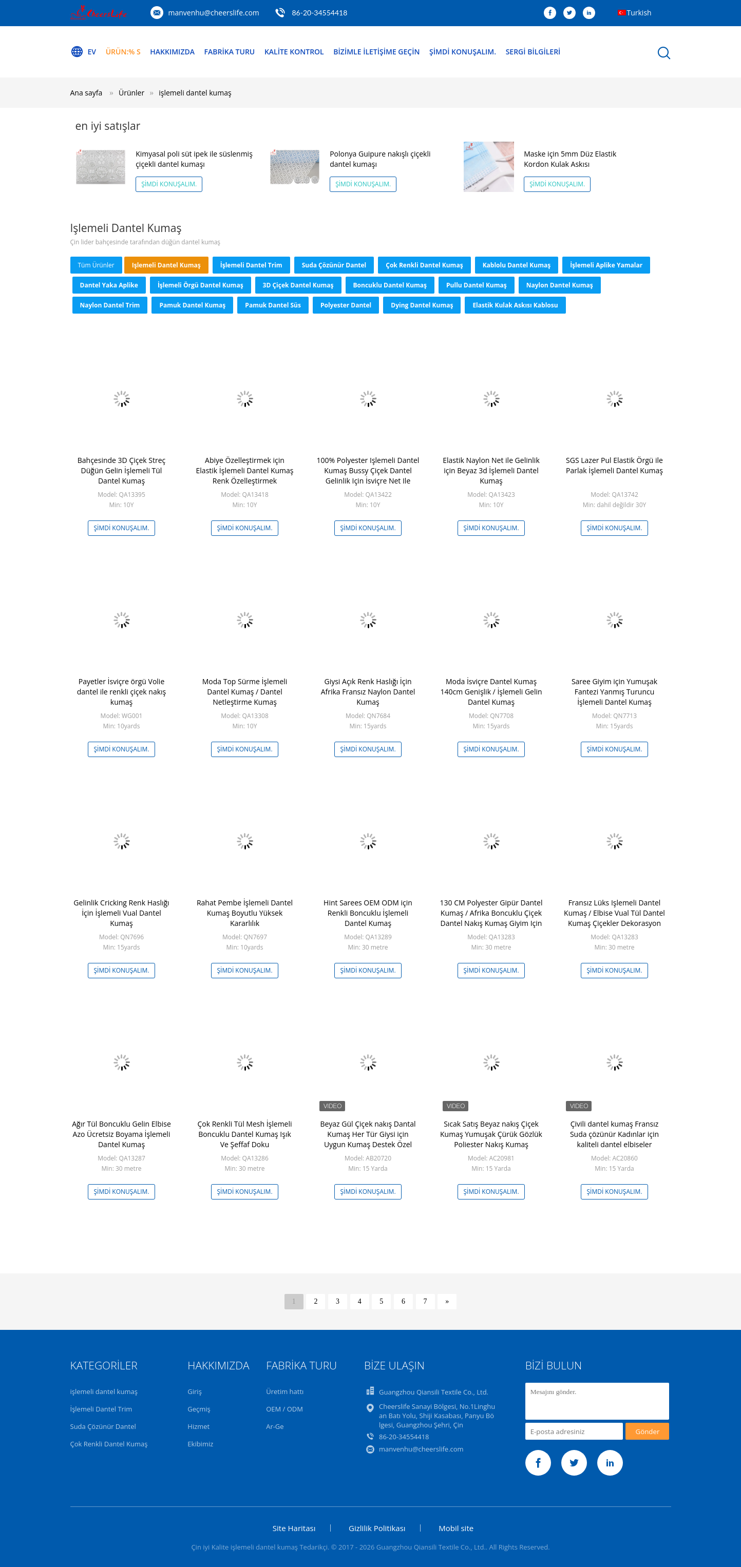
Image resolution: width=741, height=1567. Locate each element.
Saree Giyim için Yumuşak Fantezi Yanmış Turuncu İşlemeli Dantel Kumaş (614, 691)
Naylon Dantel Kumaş (559, 285)
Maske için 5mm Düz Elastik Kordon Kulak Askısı (570, 159)
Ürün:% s (123, 51)
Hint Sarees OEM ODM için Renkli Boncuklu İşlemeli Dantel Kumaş (368, 913)
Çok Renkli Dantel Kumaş (424, 265)
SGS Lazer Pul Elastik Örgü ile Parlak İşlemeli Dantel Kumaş (614, 465)
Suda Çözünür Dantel (334, 265)
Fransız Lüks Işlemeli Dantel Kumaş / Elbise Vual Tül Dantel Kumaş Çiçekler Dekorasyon (614, 913)
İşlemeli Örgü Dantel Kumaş (200, 285)
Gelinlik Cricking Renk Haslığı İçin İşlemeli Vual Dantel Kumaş (121, 913)
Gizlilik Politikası (377, 1528)
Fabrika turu (229, 51)
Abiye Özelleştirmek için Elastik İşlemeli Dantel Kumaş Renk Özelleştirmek (245, 470)
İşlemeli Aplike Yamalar (606, 265)
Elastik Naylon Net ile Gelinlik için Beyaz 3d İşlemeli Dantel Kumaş (491, 470)
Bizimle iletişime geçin (376, 51)
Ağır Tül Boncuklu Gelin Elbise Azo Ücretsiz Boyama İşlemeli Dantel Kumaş (121, 1134)
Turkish (639, 12)
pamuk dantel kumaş (192, 305)
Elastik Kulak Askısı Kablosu (515, 305)
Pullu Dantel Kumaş (476, 285)
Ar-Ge (274, 1426)
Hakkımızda (172, 51)
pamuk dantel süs (273, 305)
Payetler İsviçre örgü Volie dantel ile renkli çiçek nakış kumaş (121, 691)
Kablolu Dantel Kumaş (517, 265)
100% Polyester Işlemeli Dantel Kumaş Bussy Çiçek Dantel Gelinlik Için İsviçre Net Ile (368, 470)
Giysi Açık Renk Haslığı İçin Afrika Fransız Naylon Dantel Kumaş (368, 691)
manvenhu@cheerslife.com (213, 12)
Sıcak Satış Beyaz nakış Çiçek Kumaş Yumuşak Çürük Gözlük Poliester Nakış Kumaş (491, 1134)
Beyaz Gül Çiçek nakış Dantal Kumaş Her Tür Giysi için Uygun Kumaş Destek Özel (367, 1134)
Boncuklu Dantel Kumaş (390, 285)
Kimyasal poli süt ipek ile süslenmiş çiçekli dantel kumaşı (194, 159)
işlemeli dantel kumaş (195, 93)
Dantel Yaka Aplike (109, 285)
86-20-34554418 (319, 12)
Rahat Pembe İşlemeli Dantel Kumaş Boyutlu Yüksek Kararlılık (245, 913)
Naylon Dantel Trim (110, 305)
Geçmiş (199, 1409)
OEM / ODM (284, 1409)
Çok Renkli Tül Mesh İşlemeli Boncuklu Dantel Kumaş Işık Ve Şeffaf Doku (244, 1134)
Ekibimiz (200, 1443)
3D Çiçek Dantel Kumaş (298, 285)
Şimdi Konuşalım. (462, 51)
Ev (83, 52)
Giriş (194, 1391)
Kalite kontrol (294, 51)
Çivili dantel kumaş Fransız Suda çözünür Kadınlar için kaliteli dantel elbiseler (614, 1134)
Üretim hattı (284, 1391)
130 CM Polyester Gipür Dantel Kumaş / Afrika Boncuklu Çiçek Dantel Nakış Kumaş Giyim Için (491, 913)
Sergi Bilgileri (533, 51)
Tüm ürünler (96, 265)
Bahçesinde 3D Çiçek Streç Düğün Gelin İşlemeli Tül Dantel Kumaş (122, 470)
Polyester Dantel (345, 305)
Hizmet (198, 1426)
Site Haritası (294, 1528)
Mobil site (456, 1528)
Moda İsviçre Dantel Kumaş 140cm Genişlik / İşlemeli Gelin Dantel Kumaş (491, 691)
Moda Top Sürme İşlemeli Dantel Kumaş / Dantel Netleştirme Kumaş (245, 691)
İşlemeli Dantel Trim (251, 265)
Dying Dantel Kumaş (422, 305)
